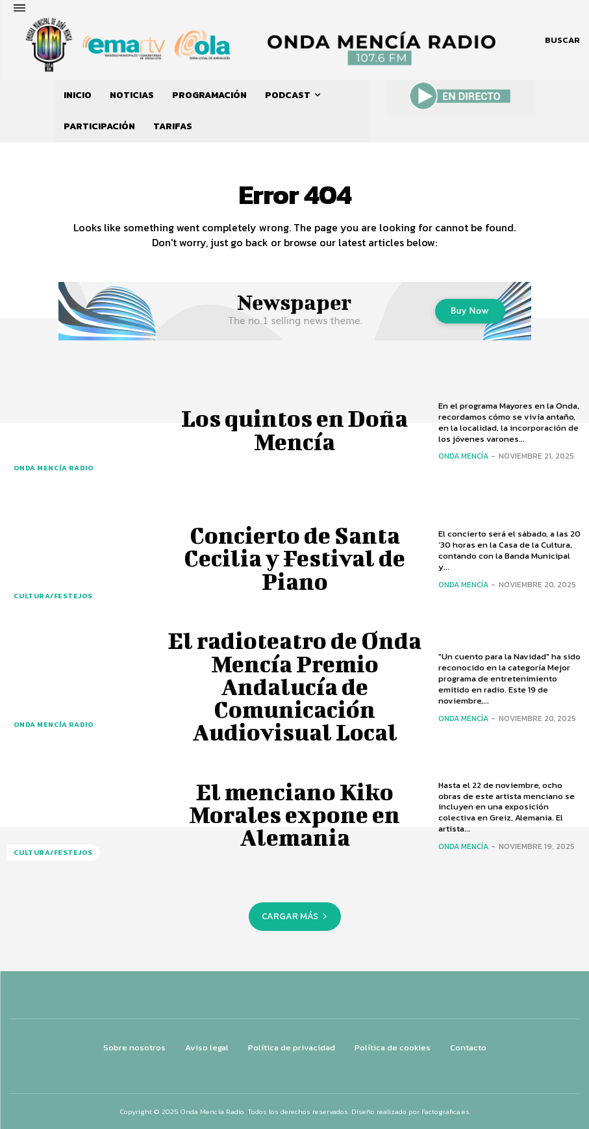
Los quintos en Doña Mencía (294, 429)
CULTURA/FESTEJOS (49, 598)
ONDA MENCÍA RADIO (49, 470)
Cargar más (295, 916)
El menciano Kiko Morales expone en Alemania (294, 814)
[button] (562, 40)
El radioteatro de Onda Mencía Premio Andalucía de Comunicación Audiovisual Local (295, 686)
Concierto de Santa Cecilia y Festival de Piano (294, 558)
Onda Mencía (463, 456)
